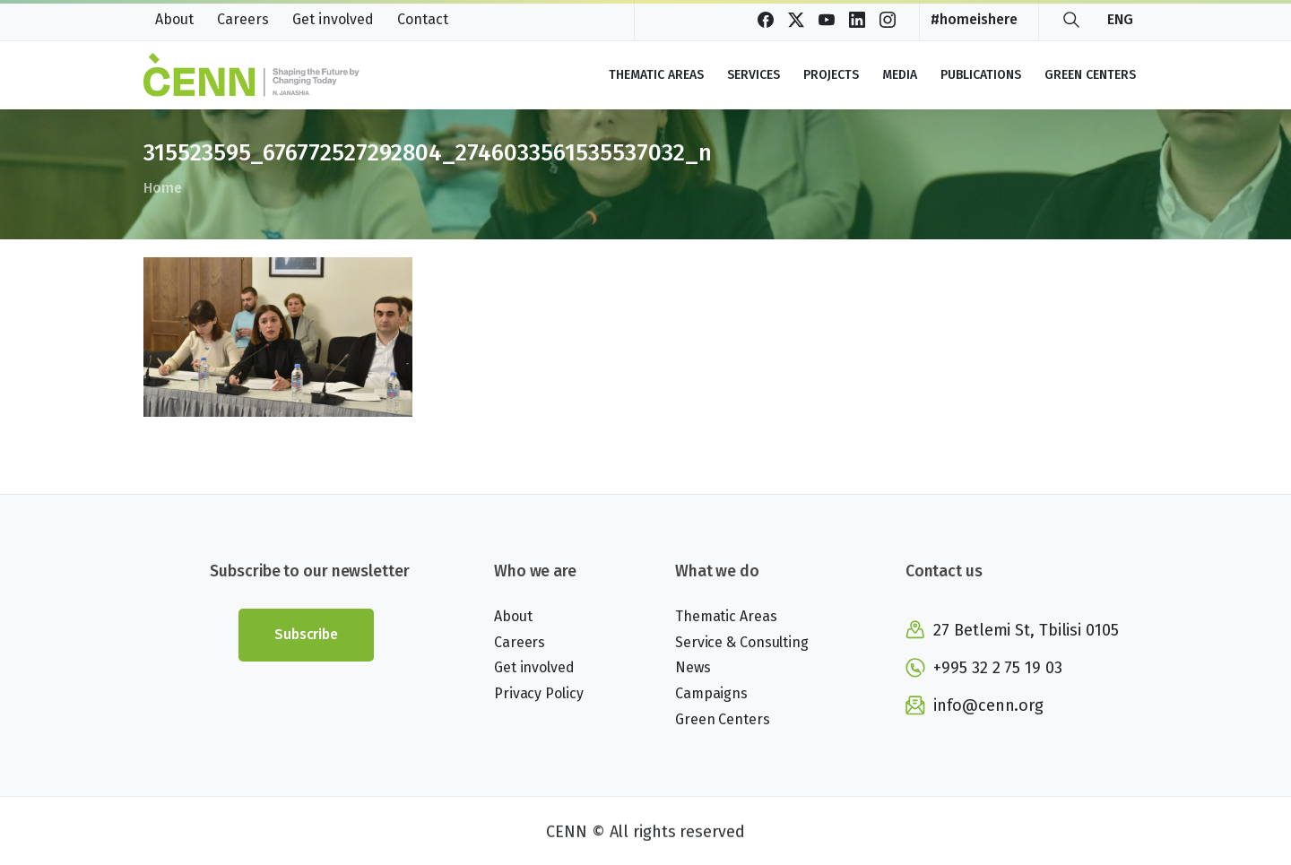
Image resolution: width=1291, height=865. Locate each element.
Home (162, 187)
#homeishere (974, 20)
